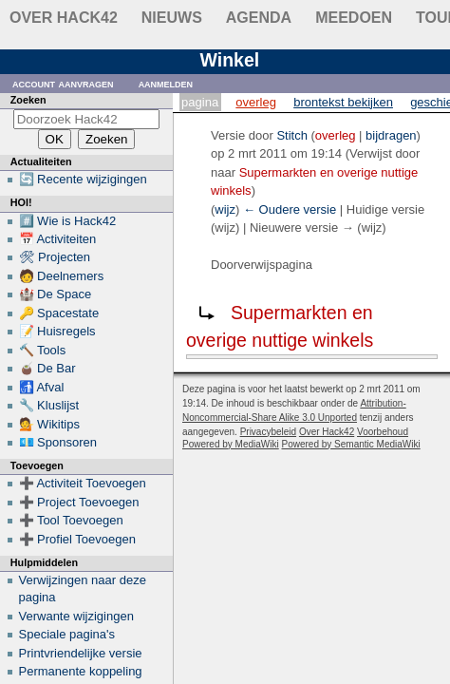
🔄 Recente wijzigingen (83, 179)
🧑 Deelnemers (61, 276)
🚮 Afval (42, 387)
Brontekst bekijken (343, 102)
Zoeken (28, 99)
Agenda (258, 18)
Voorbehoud (382, 432)
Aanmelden (166, 83)
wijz (225, 209)
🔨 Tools (42, 350)
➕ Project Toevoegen (79, 502)
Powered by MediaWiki (230, 444)
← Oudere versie (289, 209)
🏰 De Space (55, 294)
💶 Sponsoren (58, 442)
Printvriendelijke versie (80, 653)
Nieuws (171, 18)
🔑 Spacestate (59, 313)
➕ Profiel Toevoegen (77, 539)
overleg (335, 135)
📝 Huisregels (57, 331)
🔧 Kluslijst (49, 405)
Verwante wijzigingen (76, 616)
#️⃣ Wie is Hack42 (68, 221)
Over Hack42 (63, 18)
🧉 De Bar (47, 368)
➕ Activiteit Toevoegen (82, 483)
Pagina (199, 102)
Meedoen (353, 18)
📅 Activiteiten (58, 239)
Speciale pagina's (67, 634)
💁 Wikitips (49, 424)
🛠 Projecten (55, 257)
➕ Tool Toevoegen (71, 520)
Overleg (255, 102)
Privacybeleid (268, 432)
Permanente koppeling (80, 671)
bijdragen (391, 135)
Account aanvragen (63, 83)
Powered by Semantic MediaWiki (351, 444)
